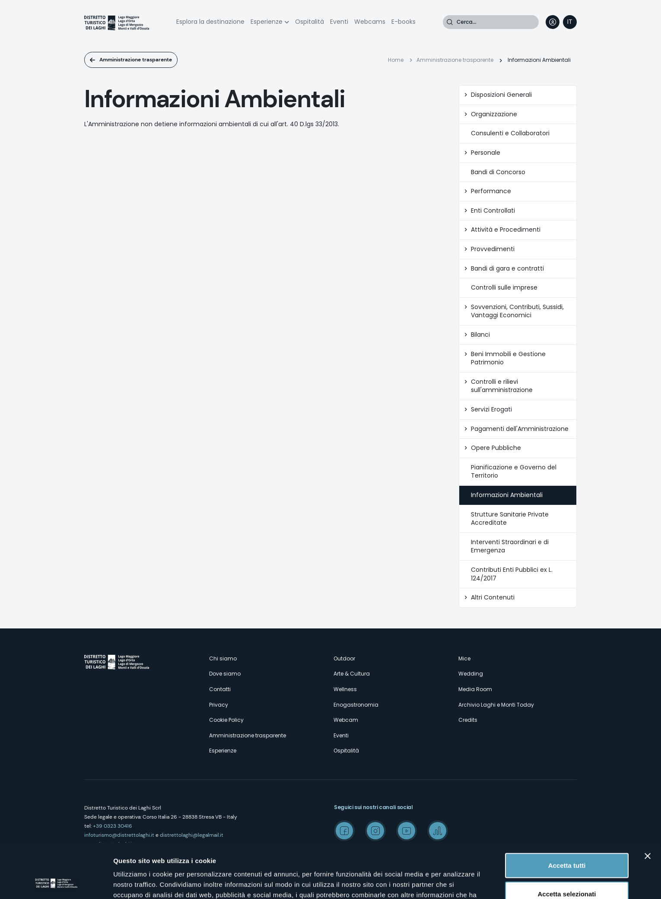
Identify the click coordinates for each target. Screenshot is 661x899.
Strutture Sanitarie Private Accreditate (510, 518)
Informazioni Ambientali (507, 495)
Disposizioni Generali (501, 95)
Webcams (369, 21)
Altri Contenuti (493, 597)
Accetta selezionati (566, 842)
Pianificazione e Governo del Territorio (513, 471)
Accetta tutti (567, 814)
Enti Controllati (493, 211)
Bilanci (480, 335)
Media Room (475, 689)
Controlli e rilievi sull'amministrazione (502, 386)
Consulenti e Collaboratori (510, 133)
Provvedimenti (493, 249)
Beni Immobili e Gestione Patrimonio (508, 358)
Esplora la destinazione (210, 21)
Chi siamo (223, 658)
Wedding (470, 673)
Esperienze (267, 21)
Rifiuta (567, 870)
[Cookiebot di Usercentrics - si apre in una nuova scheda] (56, 882)
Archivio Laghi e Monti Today (496, 704)
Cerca (450, 22)
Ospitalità (309, 21)
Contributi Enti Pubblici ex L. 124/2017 (512, 574)
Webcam (346, 720)
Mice (464, 658)
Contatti (220, 689)
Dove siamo (225, 673)
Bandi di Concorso (498, 172)
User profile (552, 22)
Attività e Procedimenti (505, 230)
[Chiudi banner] (648, 805)
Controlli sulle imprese (504, 288)
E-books (403, 21)
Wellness (345, 689)
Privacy (218, 704)
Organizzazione (494, 114)
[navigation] (570, 22)
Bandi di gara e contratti (507, 269)
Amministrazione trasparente (135, 59)
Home (396, 60)
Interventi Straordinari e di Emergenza (510, 546)
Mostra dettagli (454, 882)
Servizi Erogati (491, 409)
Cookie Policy (226, 720)
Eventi (339, 21)
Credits (467, 720)
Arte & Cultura (352, 673)
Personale (485, 153)
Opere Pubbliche (496, 448)
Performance (491, 191)
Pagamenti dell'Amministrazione (520, 429)
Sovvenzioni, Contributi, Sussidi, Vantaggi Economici (517, 311)
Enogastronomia (356, 704)
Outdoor (344, 658)
